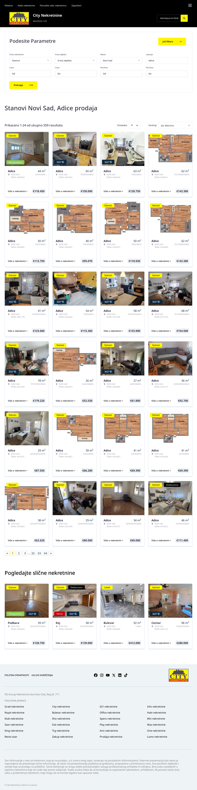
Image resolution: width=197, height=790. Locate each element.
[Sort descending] (137, 124)
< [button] (7, 552)
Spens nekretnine (110, 717)
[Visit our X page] (114, 674)
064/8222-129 (40, 21)
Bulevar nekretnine (63, 711)
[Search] (184, 18)
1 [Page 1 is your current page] (12, 552)
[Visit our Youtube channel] (108, 674)
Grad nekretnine (14, 705)
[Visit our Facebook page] (96, 674)
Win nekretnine (156, 717)
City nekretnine (61, 705)
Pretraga (23, 84)
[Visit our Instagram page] (102, 674)
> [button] (51, 552)
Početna (9, 5)
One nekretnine (156, 729)
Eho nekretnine (61, 717)
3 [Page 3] (25, 552)
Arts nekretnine (109, 729)
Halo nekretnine (156, 711)
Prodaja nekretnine (111, 735)
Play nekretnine (109, 723)
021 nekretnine (108, 705)
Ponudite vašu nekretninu (53, 5)
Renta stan (11, 735)
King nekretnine (14, 729)
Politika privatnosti (17, 674)
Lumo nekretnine (157, 735)
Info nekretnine (156, 705)
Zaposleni (76, 5)
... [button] (29, 552)
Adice (151, 59)
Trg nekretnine (60, 729)
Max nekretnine (156, 723)
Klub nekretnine (14, 717)
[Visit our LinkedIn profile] (120, 674)
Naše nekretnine (26, 5)
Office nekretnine (110, 711)
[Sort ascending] (132, 124)
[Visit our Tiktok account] (126, 674)
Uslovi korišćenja (42, 674)
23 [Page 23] (39, 552)
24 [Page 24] (45, 552)
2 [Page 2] (19, 552)
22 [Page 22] (33, 552)
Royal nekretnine (14, 711)
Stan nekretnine (14, 723)
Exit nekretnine (61, 723)
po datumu (167, 124)
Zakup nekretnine (62, 735)
